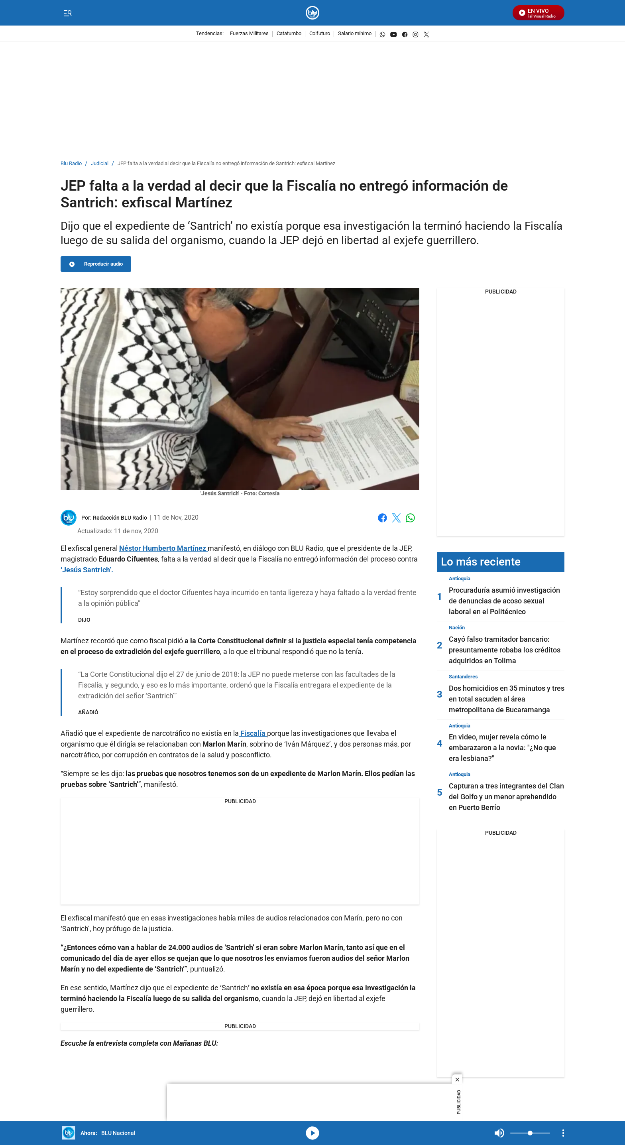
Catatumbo (289, 34)
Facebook (382, 518)
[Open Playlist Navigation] (563, 1133)
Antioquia (459, 578)
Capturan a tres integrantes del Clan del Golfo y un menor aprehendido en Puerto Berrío (506, 797)
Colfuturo (319, 34)
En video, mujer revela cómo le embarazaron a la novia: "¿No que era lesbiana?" (502, 748)
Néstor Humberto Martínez (163, 548)
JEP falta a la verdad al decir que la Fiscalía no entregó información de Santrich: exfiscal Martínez (226, 163)
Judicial (99, 163)
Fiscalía (253, 733)
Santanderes (463, 677)
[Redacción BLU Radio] (120, 517)
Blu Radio (71, 163)
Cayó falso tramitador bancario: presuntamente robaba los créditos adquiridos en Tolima (504, 650)
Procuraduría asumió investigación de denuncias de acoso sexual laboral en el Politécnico (504, 601)
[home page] (313, 13)
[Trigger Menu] (68, 13)
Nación (457, 628)
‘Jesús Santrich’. (87, 570)
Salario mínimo (354, 34)
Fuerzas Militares (249, 34)
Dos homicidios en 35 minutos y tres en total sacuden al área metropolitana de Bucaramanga (506, 699)
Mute (499, 1133)
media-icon (312, 1133)
